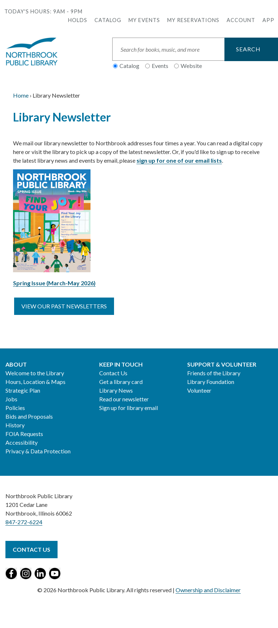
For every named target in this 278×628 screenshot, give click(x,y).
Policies (15, 407)
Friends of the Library (213, 372)
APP (268, 20)
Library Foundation (210, 381)
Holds (77, 20)
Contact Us (113, 372)
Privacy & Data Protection (38, 451)
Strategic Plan (22, 390)
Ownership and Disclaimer (208, 589)
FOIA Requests (24, 433)
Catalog (107, 20)
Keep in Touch (121, 364)
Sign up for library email (128, 407)
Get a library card (121, 381)
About (16, 364)
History (15, 425)
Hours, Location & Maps (35, 381)
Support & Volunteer (221, 364)
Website (191, 65)
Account (241, 20)
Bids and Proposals (29, 416)
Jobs (11, 399)
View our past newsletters (64, 306)
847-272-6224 (23, 521)
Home (21, 95)
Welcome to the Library (34, 372)
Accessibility (21, 442)
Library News (116, 390)
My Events (144, 20)
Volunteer (199, 390)
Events (160, 65)
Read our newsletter (124, 399)
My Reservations (193, 20)
